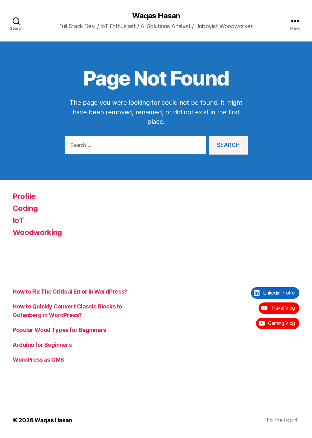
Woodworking (37, 232)
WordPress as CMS (38, 359)
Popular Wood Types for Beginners (59, 330)
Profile (24, 196)
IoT (18, 220)
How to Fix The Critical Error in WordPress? (70, 291)
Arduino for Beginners (42, 344)
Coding (25, 208)
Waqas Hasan (156, 16)
